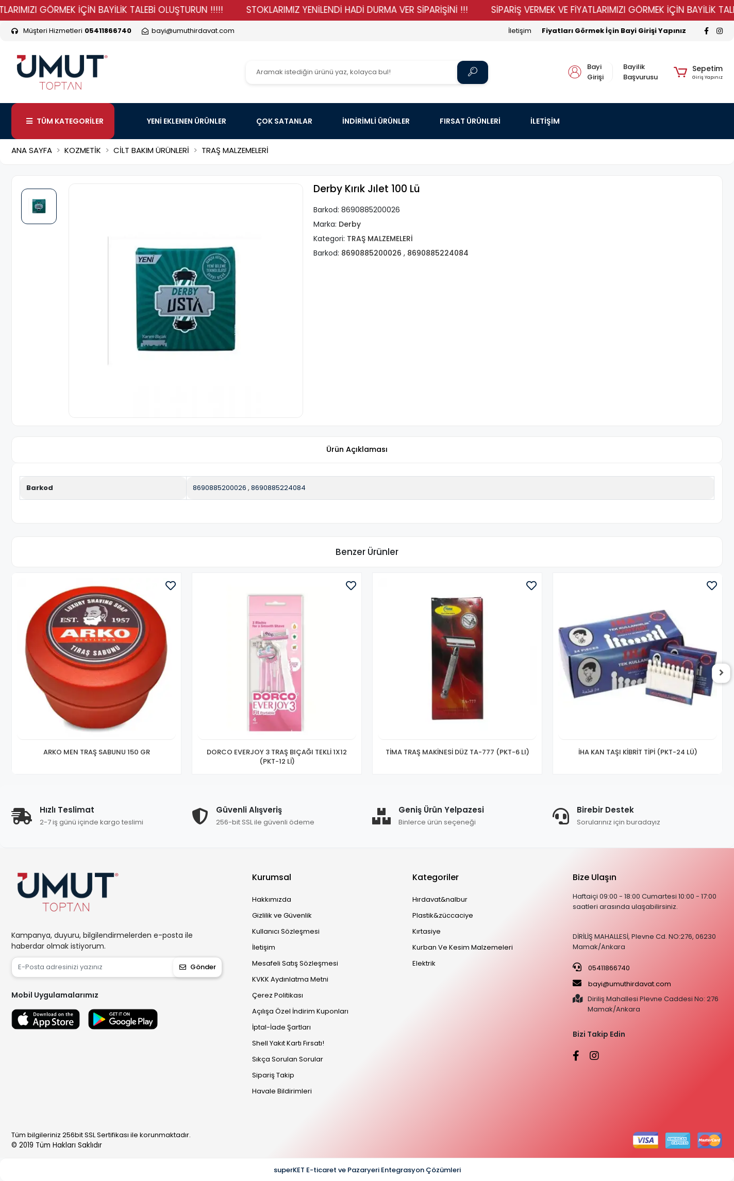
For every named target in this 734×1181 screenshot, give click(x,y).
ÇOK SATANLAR (284, 121)
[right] (722, 673)
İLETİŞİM (545, 121)
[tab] (356, 450)
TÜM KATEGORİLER (65, 121)
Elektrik (424, 963)
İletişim (519, 31)
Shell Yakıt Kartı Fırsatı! (288, 1043)
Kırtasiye (426, 931)
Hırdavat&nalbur (440, 899)
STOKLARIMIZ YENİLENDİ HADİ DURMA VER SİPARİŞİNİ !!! (385, 10)
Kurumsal (271, 877)
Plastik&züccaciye (442, 915)
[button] (698, 72)
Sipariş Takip (273, 1075)
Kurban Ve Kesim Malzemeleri (462, 947)
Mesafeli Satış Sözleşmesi (295, 963)
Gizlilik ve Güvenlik (282, 915)
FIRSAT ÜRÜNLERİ (470, 121)
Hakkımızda (271, 899)
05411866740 (601, 968)
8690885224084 (278, 488)
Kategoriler (435, 877)
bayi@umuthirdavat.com (622, 983)
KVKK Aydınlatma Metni (290, 979)
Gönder (197, 967)
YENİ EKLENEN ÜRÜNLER (186, 121)
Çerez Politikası (277, 995)
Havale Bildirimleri (282, 1091)
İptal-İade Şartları (281, 1027)
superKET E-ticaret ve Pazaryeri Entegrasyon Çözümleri (367, 1170)
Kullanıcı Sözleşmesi (286, 931)
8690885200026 (219, 488)
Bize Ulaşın (594, 877)
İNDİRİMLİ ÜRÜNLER (376, 121)
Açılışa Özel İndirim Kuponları (300, 1011)
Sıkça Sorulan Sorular (287, 1059)
